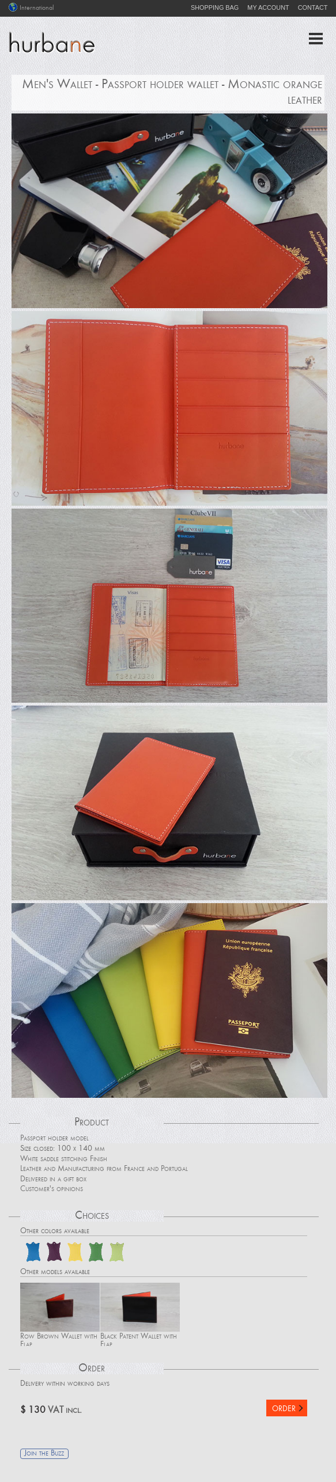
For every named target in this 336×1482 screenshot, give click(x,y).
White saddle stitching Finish (63, 1159)
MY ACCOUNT (268, 7)
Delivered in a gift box (53, 1180)
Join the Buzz (44, 1454)
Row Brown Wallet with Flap (60, 1314)
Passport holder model (54, 1139)
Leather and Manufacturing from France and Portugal (104, 1169)
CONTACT (313, 7)
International (31, 8)
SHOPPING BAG (215, 7)
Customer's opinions (51, 1189)
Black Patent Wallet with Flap (140, 1314)
